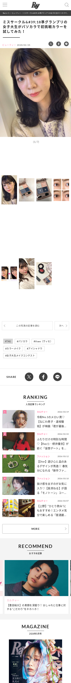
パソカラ (23, 341)
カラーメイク (14, 348)
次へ (61, 325)
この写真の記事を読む (28, 325)
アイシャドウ (35, 348)
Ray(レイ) (6, 13)
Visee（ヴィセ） (43, 341)
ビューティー (16, 13)
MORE (35, 528)
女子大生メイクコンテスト (21, 355)
